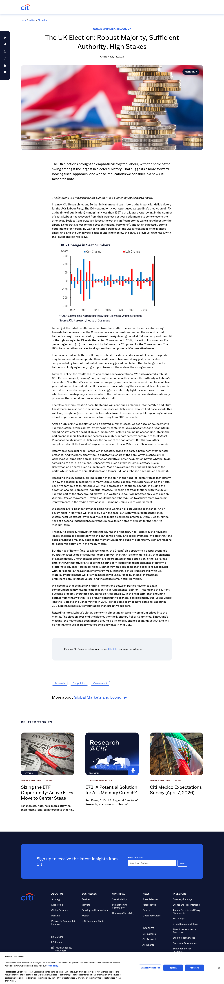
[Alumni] (65, 942)
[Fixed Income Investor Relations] (187, 931)
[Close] (219, 967)
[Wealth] (96, 915)
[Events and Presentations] (187, 904)
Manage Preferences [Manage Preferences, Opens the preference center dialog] (150, 968)
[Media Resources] (156, 915)
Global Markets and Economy (112, 29)
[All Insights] (156, 944)
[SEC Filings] (187, 918)
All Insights (42, 20)
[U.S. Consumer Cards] (96, 921)
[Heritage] (65, 915)
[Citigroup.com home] (28, 896)
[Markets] (96, 904)
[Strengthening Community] (126, 906)
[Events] (156, 910)
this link (112, 649)
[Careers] (65, 936)
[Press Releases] (156, 899)
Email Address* (135, 857)
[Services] (96, 899)
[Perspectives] (156, 904)
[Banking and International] (96, 910)
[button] (5, 58)
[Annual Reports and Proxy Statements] (187, 912)
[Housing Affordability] (126, 913)
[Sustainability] (126, 899)
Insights (32, 20)
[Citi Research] (156, 939)
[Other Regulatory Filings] (187, 923)
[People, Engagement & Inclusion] (65, 922)
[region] (112, 968)
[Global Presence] (65, 910)
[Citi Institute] (156, 933)
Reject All (173, 968)
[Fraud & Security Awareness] (65, 949)
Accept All (194, 968)
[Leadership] (65, 904)
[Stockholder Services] (187, 937)
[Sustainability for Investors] (187, 950)
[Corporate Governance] (187, 943)
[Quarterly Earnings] (187, 899)
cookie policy (52, 966)
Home (23, 20)
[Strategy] (65, 899)
